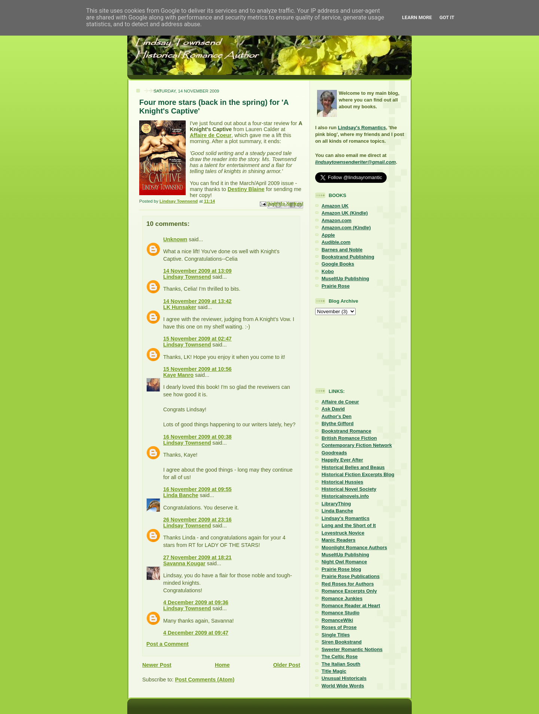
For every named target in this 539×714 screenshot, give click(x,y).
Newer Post (156, 665)
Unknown (175, 239)
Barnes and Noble (342, 249)
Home (222, 665)
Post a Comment (167, 644)
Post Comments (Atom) (204, 680)
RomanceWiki (337, 620)
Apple (328, 235)
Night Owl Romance (344, 562)
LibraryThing (336, 503)
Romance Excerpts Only (349, 591)
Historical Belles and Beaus (353, 467)
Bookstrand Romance (346, 431)
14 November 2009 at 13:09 (197, 271)
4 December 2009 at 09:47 (195, 633)
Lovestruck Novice (343, 533)
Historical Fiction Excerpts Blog (358, 474)
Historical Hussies (342, 482)
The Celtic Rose (339, 656)
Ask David (333, 409)
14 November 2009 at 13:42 (197, 301)
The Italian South (341, 664)
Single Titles (336, 635)
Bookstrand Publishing (348, 257)
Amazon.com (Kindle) (346, 227)
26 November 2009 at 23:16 (197, 520)
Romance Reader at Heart (351, 605)
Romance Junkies (342, 598)
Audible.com (336, 242)
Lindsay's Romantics (362, 127)
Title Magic (334, 671)
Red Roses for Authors (348, 584)
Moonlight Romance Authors (354, 547)
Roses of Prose (339, 627)
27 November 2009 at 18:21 (197, 557)
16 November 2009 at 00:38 (197, 437)
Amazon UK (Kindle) (345, 213)
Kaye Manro (178, 375)
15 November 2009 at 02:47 (197, 339)
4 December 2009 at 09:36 (195, 602)
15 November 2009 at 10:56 (197, 369)
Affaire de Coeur (210, 135)
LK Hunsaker (179, 307)
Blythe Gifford (338, 423)
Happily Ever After (342, 460)
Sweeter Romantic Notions (352, 649)
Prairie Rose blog (341, 569)
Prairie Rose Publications (351, 576)
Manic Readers (339, 540)
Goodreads (334, 453)
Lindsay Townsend (187, 277)
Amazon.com (336, 220)
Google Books (338, 264)
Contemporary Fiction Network (357, 445)
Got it (446, 17)
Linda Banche (180, 495)
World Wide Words (343, 686)
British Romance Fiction (349, 438)
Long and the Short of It (349, 525)
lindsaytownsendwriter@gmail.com (355, 162)
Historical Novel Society (349, 489)
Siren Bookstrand (342, 642)
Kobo (328, 271)
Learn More (417, 17)
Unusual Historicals (344, 678)
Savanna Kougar (184, 563)
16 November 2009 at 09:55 (197, 489)
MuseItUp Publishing (345, 278)
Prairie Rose (336, 286)
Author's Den (336, 416)
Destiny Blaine (246, 189)
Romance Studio (340, 612)
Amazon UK (335, 206)
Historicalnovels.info (345, 496)
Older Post (286, 665)
